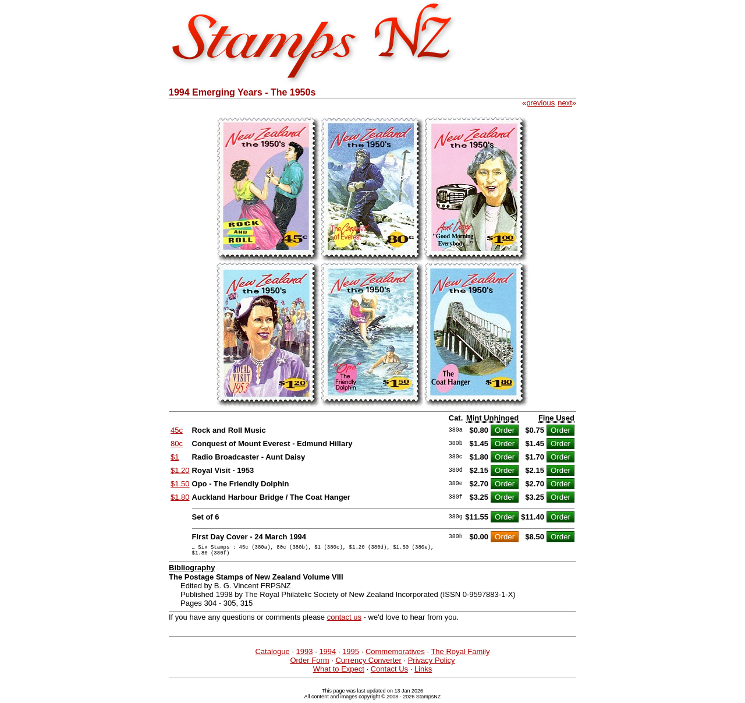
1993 (304, 655)
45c (177, 430)
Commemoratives (395, 655)
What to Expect (338, 672)
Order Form (309, 663)
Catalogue (272, 655)
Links (423, 672)
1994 (327, 655)
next (565, 102)
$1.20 (180, 470)
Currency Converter (368, 663)
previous (540, 102)
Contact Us (389, 672)
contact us (344, 620)
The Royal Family (460, 655)
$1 (175, 457)
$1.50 (180, 483)
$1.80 (180, 497)
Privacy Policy (431, 663)
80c (177, 443)
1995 (350, 655)
